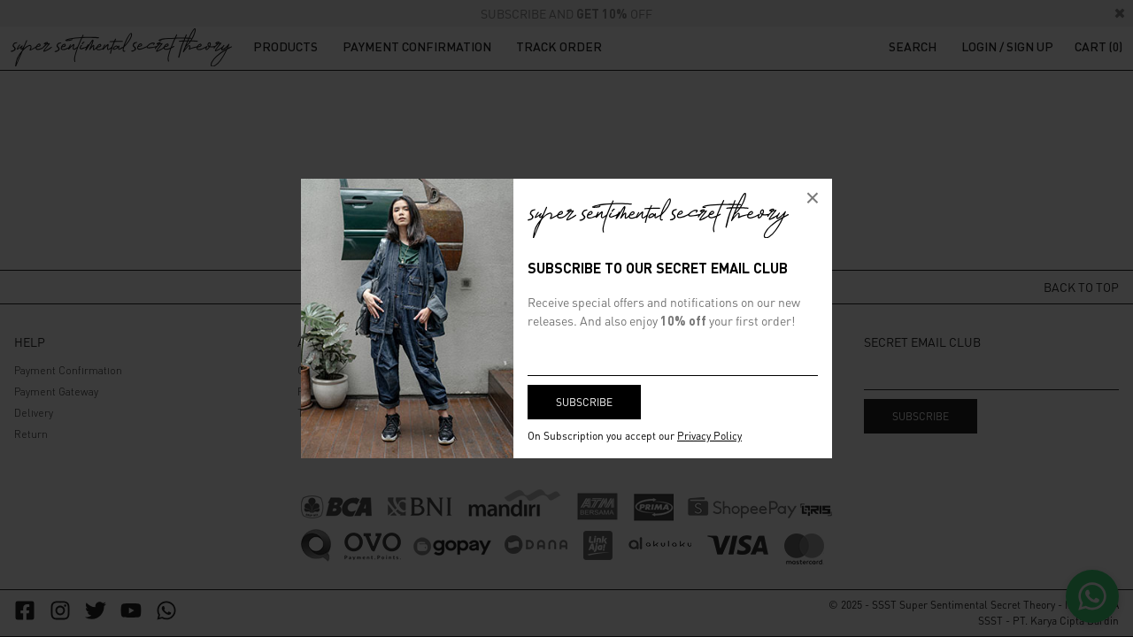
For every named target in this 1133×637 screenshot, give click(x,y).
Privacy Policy (709, 435)
